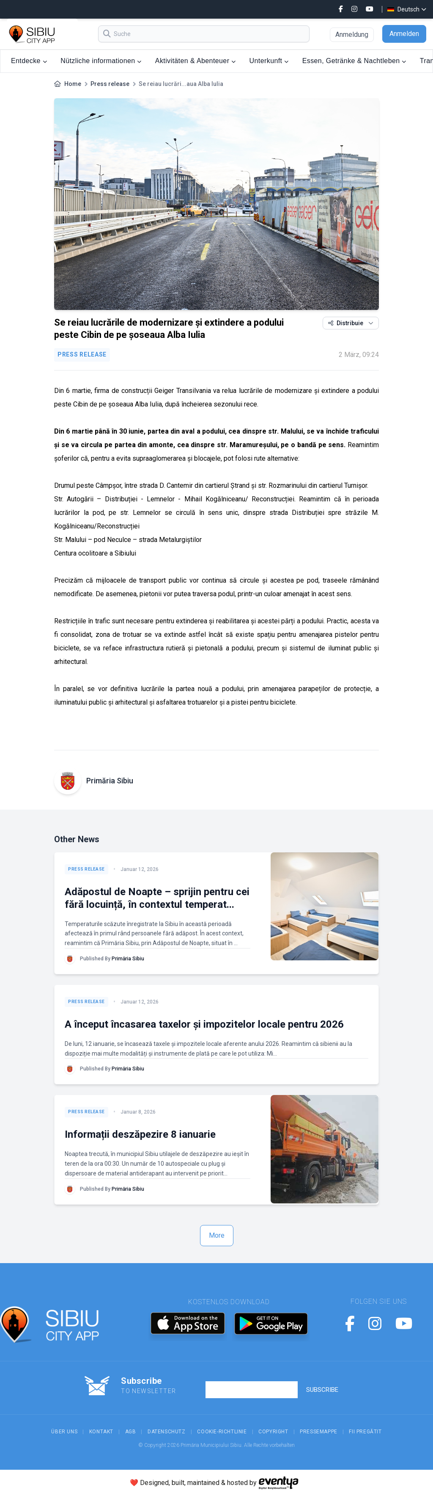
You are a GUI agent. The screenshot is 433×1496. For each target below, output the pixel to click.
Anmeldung (351, 34)
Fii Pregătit (365, 1432)
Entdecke (29, 60)
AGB (130, 1432)
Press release (109, 83)
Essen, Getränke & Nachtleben (354, 60)
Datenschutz (167, 1432)
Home (72, 83)
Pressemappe (318, 1432)
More (217, 1235)
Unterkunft (269, 60)
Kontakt (101, 1432)
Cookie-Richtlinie (222, 1432)
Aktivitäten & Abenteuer (195, 60)
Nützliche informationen (101, 60)
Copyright (273, 1432)
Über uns (64, 1432)
